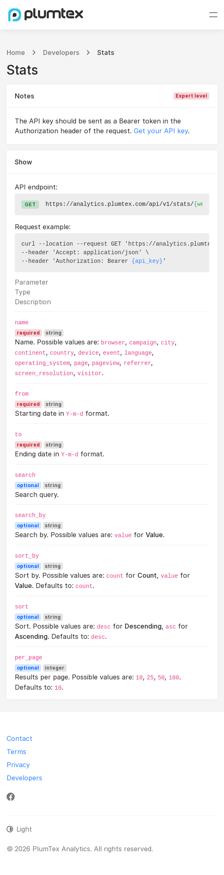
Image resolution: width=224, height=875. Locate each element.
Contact (19, 738)
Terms (16, 751)
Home (16, 52)
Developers (61, 52)
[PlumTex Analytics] (46, 15)
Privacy (18, 765)
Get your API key (161, 131)
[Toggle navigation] (213, 15)
